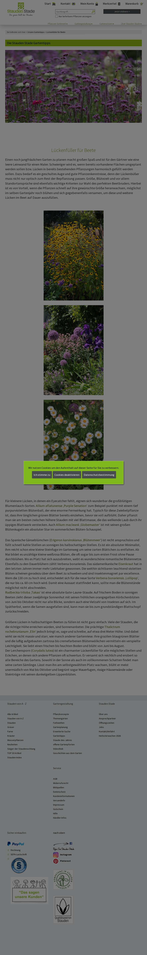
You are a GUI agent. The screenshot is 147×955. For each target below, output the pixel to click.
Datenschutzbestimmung (99, 475)
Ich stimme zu (42, 475)
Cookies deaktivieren (66, 475)
